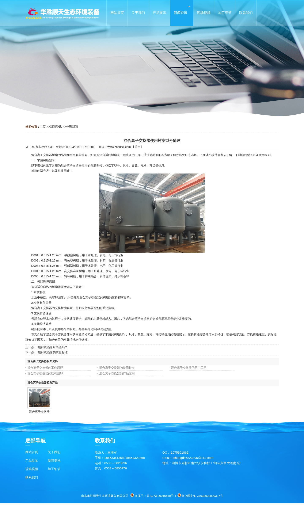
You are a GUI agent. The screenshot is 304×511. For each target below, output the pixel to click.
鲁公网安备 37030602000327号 (202, 495)
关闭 (137, 147)
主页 (43, 126)
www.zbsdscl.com (119, 147)
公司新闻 (72, 126)
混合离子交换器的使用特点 (117, 367)
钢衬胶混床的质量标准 (53, 352)
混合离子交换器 (39, 411)
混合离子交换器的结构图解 (45, 373)
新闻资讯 (56, 126)
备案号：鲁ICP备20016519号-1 (155, 495)
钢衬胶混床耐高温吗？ (53, 347)
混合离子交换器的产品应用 (117, 373)
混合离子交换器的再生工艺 (188, 367)
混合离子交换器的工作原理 (45, 367)
